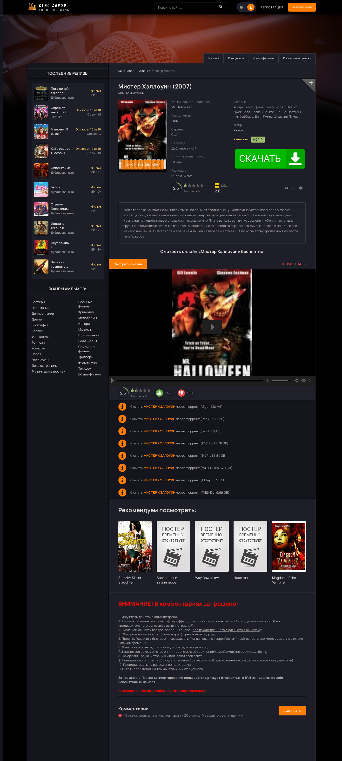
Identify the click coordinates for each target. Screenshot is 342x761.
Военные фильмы (85, 304)
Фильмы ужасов (90, 362)
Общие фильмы (89, 374)
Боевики (38, 331)
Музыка (209, 58)
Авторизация (299, 7)
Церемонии (40, 308)
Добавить (292, 711)
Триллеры (86, 357)
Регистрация (265, 7)
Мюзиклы (85, 329)
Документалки (43, 313)
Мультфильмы (261, 58)
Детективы (40, 360)
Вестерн (38, 302)
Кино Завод (126, 71)
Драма (37, 319)
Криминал (86, 312)
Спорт (36, 354)
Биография (40, 325)
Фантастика (41, 336)
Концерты (233, 58)
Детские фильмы (45, 365)
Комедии (38, 348)
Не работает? (294, 264)
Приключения (88, 335)
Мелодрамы (87, 318)
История (85, 323)
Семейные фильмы (86, 349)
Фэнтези (38, 342)
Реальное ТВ (88, 341)
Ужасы (143, 71)
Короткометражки (296, 58)
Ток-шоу (84, 368)
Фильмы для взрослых (49, 371)
